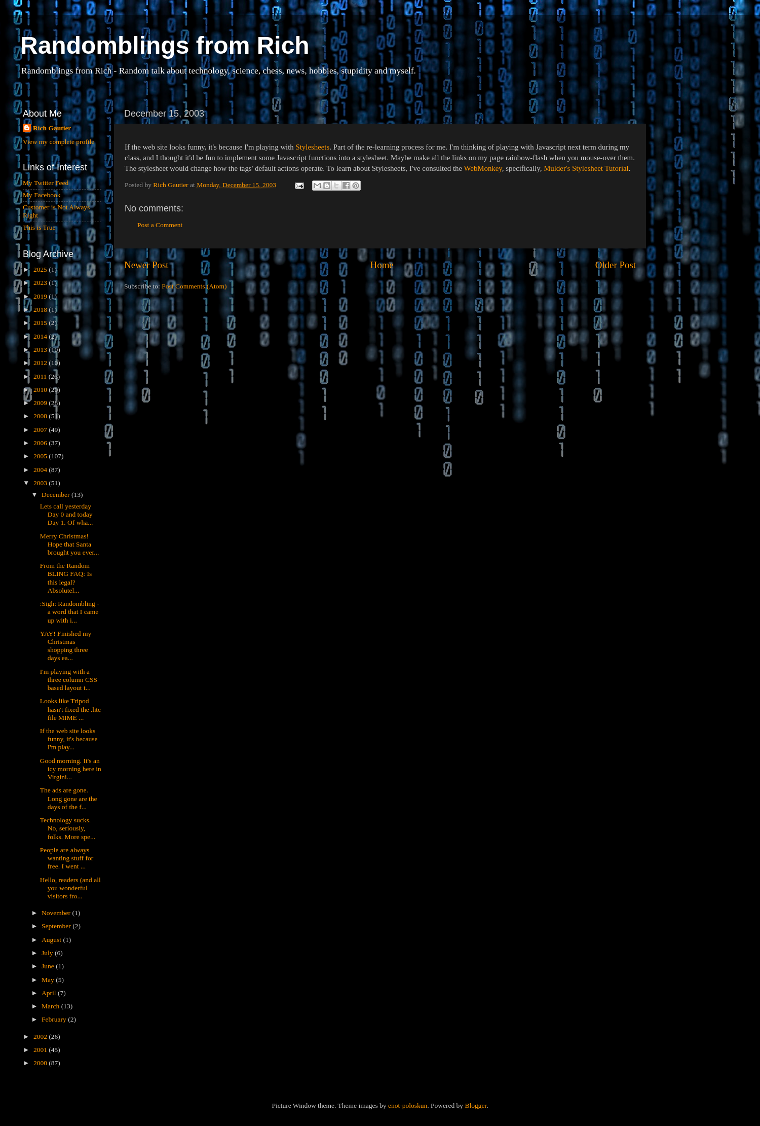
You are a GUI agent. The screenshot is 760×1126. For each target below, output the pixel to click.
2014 (41, 336)
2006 (41, 443)
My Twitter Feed (45, 183)
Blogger (475, 1105)
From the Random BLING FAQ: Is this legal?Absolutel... (66, 578)
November (57, 913)
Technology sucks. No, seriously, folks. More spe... (68, 828)
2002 (41, 1036)
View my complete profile (58, 142)
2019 (41, 296)
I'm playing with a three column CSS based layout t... (68, 680)
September (57, 926)
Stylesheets (312, 147)
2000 (41, 1063)
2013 (41, 349)
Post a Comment (159, 225)
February (55, 1019)
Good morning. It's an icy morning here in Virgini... (70, 769)
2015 (41, 322)
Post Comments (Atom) (194, 286)
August (52, 939)
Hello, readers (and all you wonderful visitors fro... (70, 888)
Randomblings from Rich (165, 45)
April (50, 993)
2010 (41, 389)
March (51, 1006)
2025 (41, 269)
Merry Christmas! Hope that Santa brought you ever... (69, 544)
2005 (41, 456)
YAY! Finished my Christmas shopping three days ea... (66, 646)
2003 (41, 483)
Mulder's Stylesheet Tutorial (586, 168)
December (56, 494)
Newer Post (146, 265)
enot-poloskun (407, 1105)
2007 (41, 429)
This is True (39, 227)
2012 (41, 363)
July (48, 953)
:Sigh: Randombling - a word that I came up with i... (69, 612)
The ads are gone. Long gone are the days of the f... (68, 798)
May (49, 980)
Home (382, 265)
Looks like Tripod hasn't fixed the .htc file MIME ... (70, 709)
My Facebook (42, 195)
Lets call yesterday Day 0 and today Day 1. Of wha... (66, 514)
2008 (41, 416)
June (49, 966)
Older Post (615, 265)
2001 (41, 1050)
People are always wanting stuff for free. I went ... (67, 858)
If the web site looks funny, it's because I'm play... (69, 739)
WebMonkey (483, 168)
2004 (41, 470)
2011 (41, 376)
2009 (41, 403)
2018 (41, 309)
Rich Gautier (52, 128)
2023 (41, 282)
